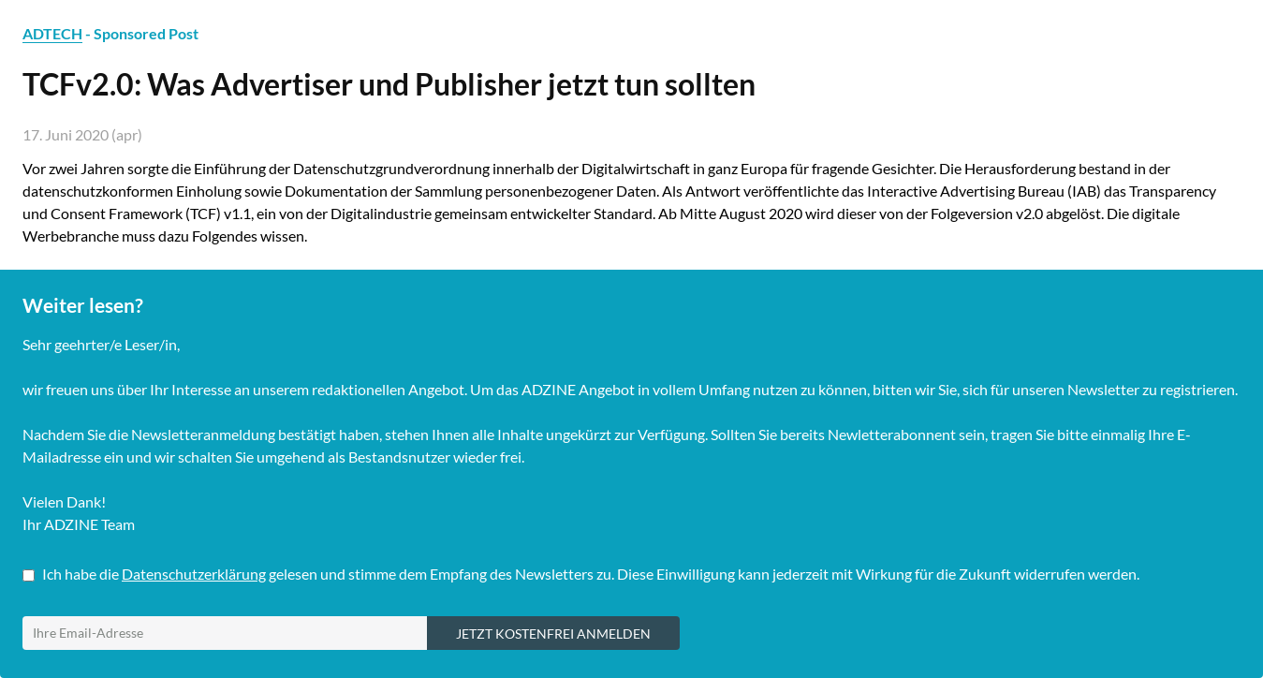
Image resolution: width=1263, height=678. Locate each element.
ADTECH (52, 33)
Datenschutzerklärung (194, 573)
